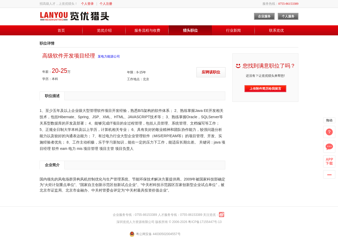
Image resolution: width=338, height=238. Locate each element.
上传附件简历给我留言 (265, 89)
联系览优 (276, 30)
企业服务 (264, 16)
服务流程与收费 (147, 30)
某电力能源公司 (109, 56)
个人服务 (288, 16)
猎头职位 (190, 30)
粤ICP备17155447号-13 (205, 222)
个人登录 (87, 4)
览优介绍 (104, 30)
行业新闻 (233, 30)
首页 (61, 30)
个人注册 (106, 4)
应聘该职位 (211, 72)
